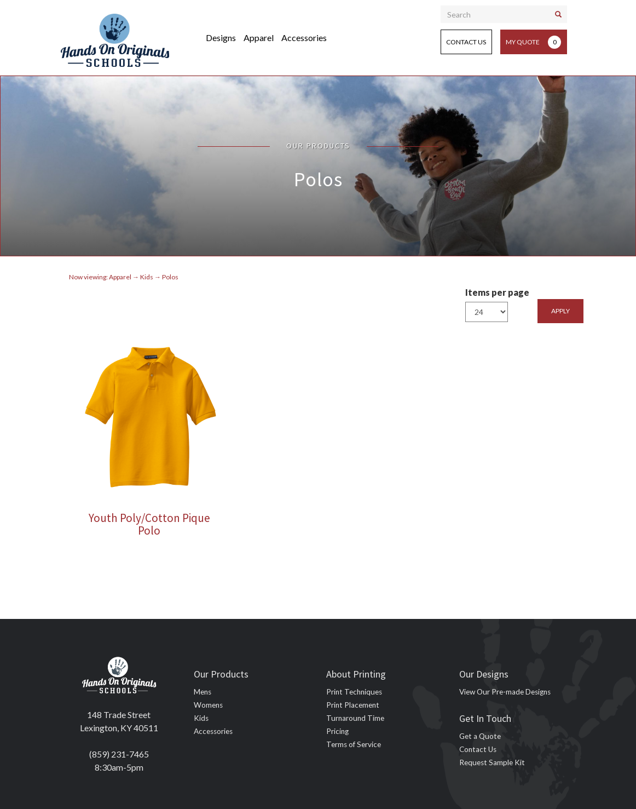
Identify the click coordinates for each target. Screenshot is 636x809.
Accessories (304, 37)
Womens (208, 705)
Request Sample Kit (492, 762)
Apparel (259, 37)
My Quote (533, 42)
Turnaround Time (355, 718)
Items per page (497, 292)
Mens (202, 691)
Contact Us (466, 42)
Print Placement (352, 705)
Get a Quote (480, 736)
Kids (201, 718)
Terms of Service (353, 744)
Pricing (337, 731)
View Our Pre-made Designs (505, 691)
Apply (560, 311)
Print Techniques (354, 691)
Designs (221, 37)
